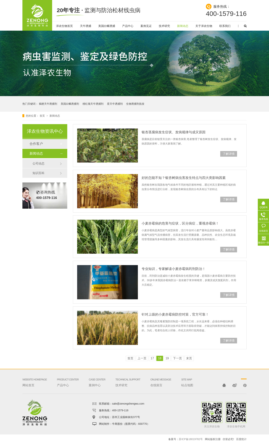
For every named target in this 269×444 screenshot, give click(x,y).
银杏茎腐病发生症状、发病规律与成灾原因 (173, 132)
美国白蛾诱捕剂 (70, 103)
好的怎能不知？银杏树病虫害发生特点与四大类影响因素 (184, 178)
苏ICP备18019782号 (191, 439)
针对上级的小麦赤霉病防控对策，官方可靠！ (175, 314)
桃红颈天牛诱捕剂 (93, 103)
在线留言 (160, 378)
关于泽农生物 (203, 25)
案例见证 (146, 25)
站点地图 (187, 378)
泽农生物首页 (64, 25)
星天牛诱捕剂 (115, 103)
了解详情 (229, 153)
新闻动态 (182, 25)
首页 (43, 115)
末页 (189, 358)
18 (159, 358)
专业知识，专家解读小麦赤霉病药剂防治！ (173, 269)
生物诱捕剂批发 (135, 103)
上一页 (141, 358)
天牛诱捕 (85, 25)
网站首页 (34, 378)
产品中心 (127, 25)
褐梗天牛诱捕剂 (48, 103)
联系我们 (225, 25)
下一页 (177, 358)
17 (152, 358)
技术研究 (164, 25)
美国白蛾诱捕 (106, 25)
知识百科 (38, 173)
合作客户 (36, 144)
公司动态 (38, 163)
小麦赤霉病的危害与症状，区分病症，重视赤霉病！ (180, 223)
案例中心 (97, 378)
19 (167, 358)
